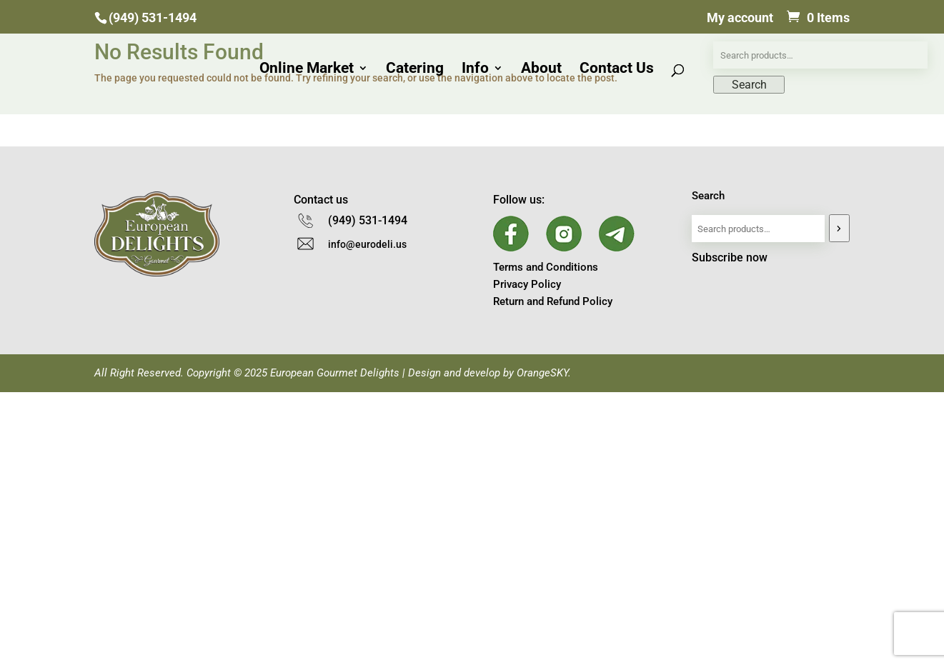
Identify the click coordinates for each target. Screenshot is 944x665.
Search (708, 195)
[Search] (839, 228)
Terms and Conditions (545, 267)
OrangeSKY (542, 372)
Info (475, 69)
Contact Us (617, 69)
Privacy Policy (527, 284)
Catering (415, 69)
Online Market (306, 69)
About (541, 69)
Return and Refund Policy (552, 301)
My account (740, 18)
